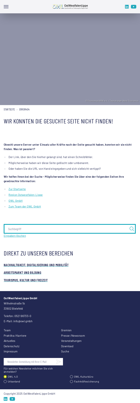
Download (67, 346)
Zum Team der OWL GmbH (25, 206)
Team (7, 330)
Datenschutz (11, 346)
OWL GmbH (16, 200)
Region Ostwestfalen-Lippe (26, 194)
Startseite (9, 109)
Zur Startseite (17, 189)
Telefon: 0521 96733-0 (17, 316)
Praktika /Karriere (15, 335)
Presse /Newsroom (73, 335)
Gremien (66, 330)
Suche (65, 351)
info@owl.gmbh (22, 321)
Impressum (10, 351)
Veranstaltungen (71, 340)
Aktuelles (9, 340)
